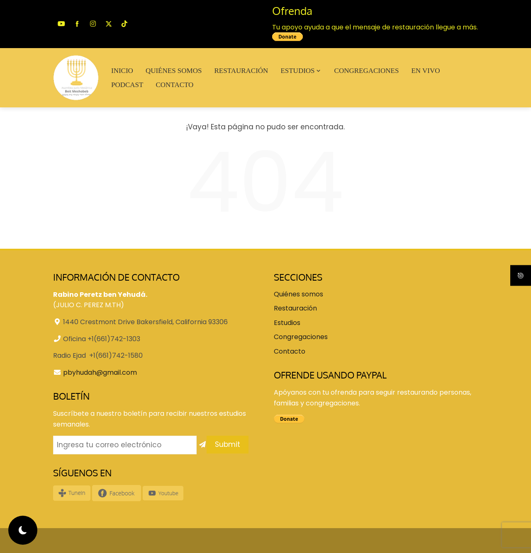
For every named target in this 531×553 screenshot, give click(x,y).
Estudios (301, 71)
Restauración (241, 71)
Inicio (122, 71)
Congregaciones (366, 71)
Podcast (127, 85)
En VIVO (425, 71)
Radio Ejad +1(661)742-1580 (98, 355)
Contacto (174, 85)
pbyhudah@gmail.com (100, 372)
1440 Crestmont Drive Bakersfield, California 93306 (145, 322)
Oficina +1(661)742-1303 (101, 339)
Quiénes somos (174, 71)
